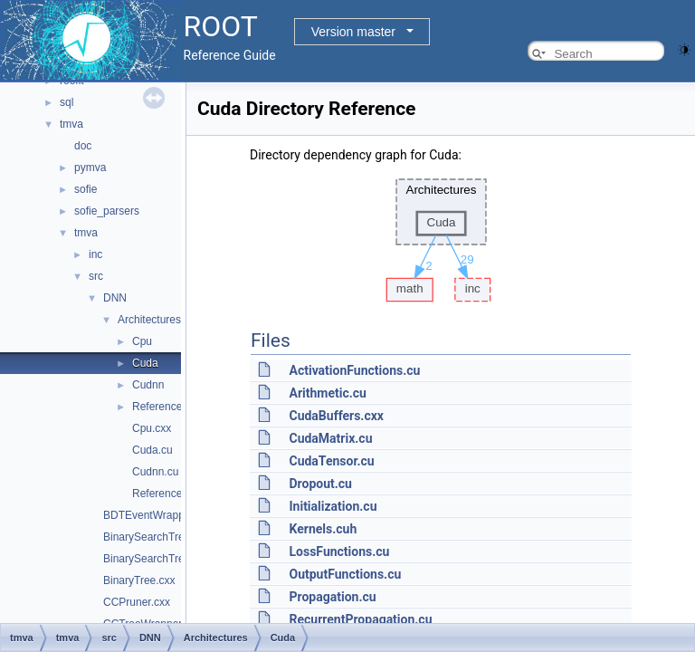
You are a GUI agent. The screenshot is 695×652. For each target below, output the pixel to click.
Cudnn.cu (155, 471)
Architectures (149, 319)
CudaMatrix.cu (330, 438)
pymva (90, 167)
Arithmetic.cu (327, 393)
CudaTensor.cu (331, 461)
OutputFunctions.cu (345, 574)
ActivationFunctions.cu (354, 370)
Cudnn (148, 385)
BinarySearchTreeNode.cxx (169, 558)
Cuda (145, 363)
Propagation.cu (332, 597)
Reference (157, 406)
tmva (71, 124)
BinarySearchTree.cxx (156, 537)
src (96, 276)
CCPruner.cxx (136, 602)
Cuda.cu (152, 450)
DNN (115, 298)
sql (66, 102)
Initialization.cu (332, 506)
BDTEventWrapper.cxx (158, 515)
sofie (85, 189)
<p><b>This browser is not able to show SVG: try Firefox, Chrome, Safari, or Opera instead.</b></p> (441, 235)
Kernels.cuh (323, 529)
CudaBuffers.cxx (336, 415)
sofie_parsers (106, 211)
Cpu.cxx (151, 428)
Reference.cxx (167, 493)
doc (82, 145)
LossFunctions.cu (339, 551)
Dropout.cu (320, 483)
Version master (353, 31)
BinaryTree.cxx (139, 580)
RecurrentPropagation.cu (360, 619)
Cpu (142, 341)
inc (95, 254)
